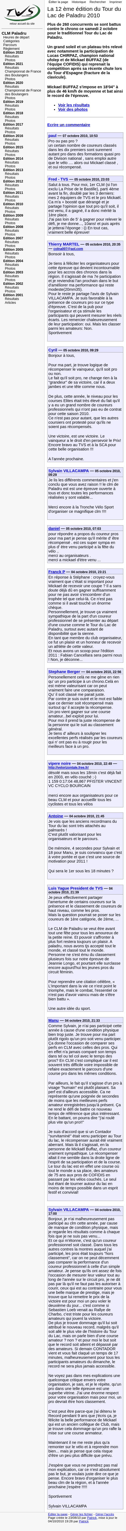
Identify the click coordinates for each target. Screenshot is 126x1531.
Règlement (11, 49)
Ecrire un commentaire (68, 125)
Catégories (11, 41)
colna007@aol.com (68, 249)
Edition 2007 (13, 238)
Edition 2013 (13, 170)
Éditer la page (58, 2)
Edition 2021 (13, 64)
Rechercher (98, 2)
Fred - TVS (58, 179)
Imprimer (116, 2)
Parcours (10, 45)
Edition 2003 (13, 272)
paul (52, 135)
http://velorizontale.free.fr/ (68, 767)
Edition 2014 (13, 159)
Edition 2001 (13, 295)
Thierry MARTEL (63, 244)
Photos (10, 60)
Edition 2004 (13, 261)
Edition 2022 (13, 52)
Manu (53, 1020)
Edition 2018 (13, 113)
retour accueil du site (22, 22)
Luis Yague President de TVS (75, 888)
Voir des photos (73, 109)
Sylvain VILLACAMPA (68, 471)
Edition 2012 (13, 181)
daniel (54, 528)
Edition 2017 (13, 124)
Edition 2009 (13, 215)
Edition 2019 (13, 102)
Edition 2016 (13, 136)
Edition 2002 (13, 284)
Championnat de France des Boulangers (23, 73)
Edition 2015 (13, 147)
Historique (79, 2)
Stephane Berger (64, 672)
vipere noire (59, 763)
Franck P (56, 572)
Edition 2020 (13, 83)
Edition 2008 (13, 227)
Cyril (52, 350)
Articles (10, 303)
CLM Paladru (14, 33)
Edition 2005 (13, 250)
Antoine (55, 816)
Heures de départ (16, 37)
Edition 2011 (13, 193)
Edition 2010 (13, 204)
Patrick (92, 1517)
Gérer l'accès (105, 1514)
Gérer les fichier (81, 1514)
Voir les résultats (74, 105)
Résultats (12, 56)
